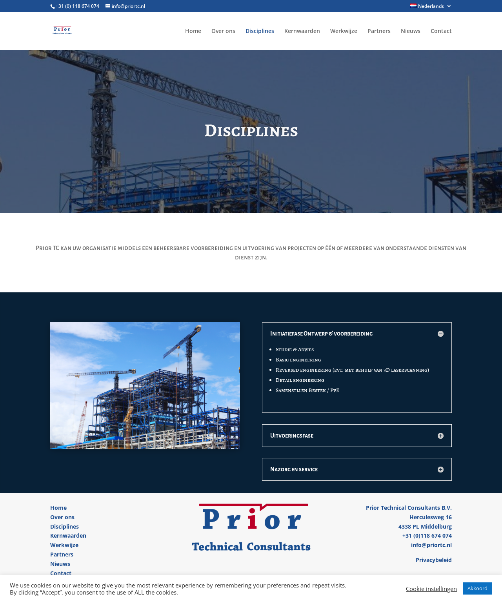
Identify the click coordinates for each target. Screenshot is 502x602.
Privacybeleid (434, 560)
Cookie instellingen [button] (431, 588)
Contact (441, 31)
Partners (379, 31)
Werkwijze (343, 31)
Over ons (223, 31)
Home (193, 31)
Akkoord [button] (477, 588)
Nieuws (410, 31)
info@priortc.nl (431, 545)
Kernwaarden (302, 31)
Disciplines (260, 31)
